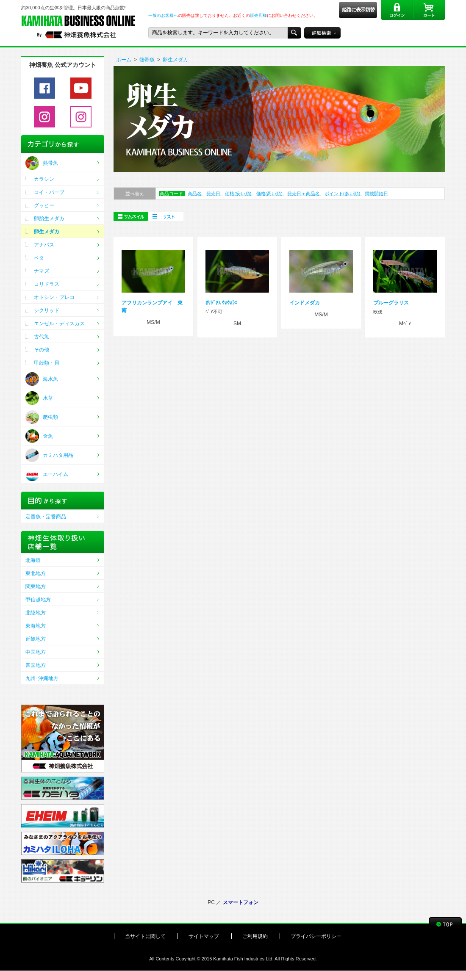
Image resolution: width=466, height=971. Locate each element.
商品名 (195, 193)
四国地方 (35, 665)
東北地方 (35, 573)
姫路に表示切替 (358, 10)
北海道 (33, 560)
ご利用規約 (255, 936)
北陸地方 (35, 613)
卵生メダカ (175, 60)
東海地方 (35, 626)
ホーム (123, 60)
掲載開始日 (376, 193)
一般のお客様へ (163, 15)
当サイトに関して (145, 936)
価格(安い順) (238, 193)
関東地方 (35, 586)
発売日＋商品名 (304, 193)
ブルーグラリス (391, 303)
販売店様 (258, 15)
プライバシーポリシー (316, 936)
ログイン (397, 10)
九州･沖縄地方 (41, 678)
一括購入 (165, 216)
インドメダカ (304, 303)
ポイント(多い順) (343, 193)
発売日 (214, 193)
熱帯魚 (147, 60)
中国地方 (35, 652)
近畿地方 (35, 639)
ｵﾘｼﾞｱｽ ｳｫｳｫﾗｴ (221, 303)
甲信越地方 (38, 600)
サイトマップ (204, 936)
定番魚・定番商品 (45, 517)
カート (429, 10)
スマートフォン (240, 902)
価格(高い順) (270, 193)
